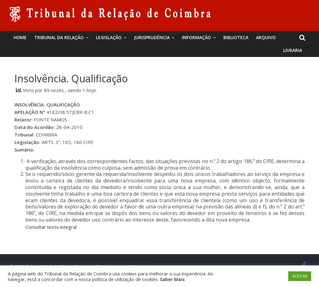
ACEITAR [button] (299, 276)
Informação (196, 37)
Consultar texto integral (51, 227)
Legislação (109, 37)
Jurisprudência (152, 37)
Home (20, 37)
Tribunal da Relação (59, 37)
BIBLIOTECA (235, 37)
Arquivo (266, 37)
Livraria (292, 50)
